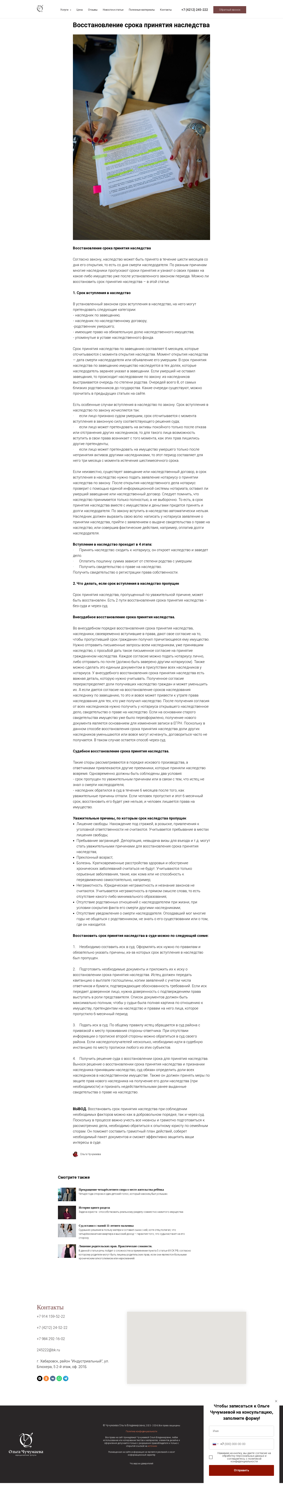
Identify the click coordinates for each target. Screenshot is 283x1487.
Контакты (166, 9)
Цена (80, 9)
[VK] (52, 1382)
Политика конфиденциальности (141, 1435)
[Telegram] (65, 1382)
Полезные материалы (142, 9)
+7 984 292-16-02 (51, 1343)
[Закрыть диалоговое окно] (276, 1401)
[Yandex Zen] (39, 1382)
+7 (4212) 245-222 (194, 10)
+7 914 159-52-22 (51, 1320)
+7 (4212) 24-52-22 (52, 1331)
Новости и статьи (113, 9)
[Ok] (46, 1382)
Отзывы (92, 9)
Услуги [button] (64, 9)
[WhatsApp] (59, 1382)
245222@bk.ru (48, 1354)
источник (152, 1450)
